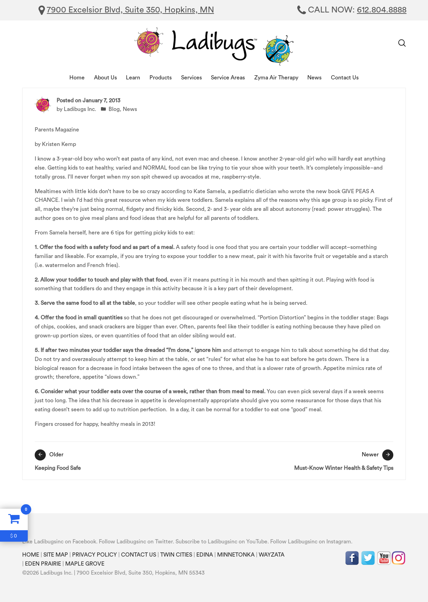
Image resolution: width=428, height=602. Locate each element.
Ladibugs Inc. (80, 109)
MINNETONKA (236, 555)
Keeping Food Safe (123, 460)
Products (160, 77)
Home (77, 77)
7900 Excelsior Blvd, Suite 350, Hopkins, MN (130, 10)
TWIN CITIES (176, 555)
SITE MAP (55, 555)
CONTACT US (138, 555)
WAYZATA (271, 555)
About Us (105, 77)
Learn (133, 77)
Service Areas (228, 77)
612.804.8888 (381, 10)
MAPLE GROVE (84, 564)
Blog (114, 109)
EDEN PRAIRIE (43, 564)
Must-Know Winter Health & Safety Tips (305, 460)
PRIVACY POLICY (94, 555)
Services (191, 77)
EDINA (204, 555)
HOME (30, 555)
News (314, 77)
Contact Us (345, 77)
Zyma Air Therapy (276, 77)
